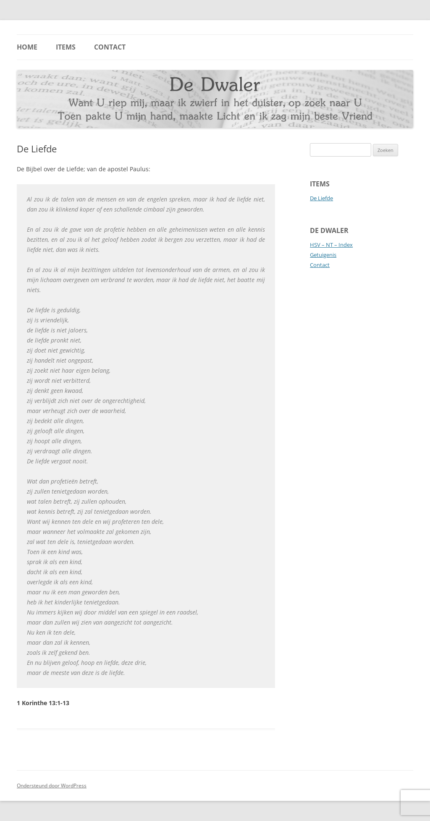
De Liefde (321, 198)
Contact (110, 47)
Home (27, 47)
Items (66, 47)
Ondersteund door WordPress (52, 785)
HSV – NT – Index (331, 244)
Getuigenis (323, 255)
